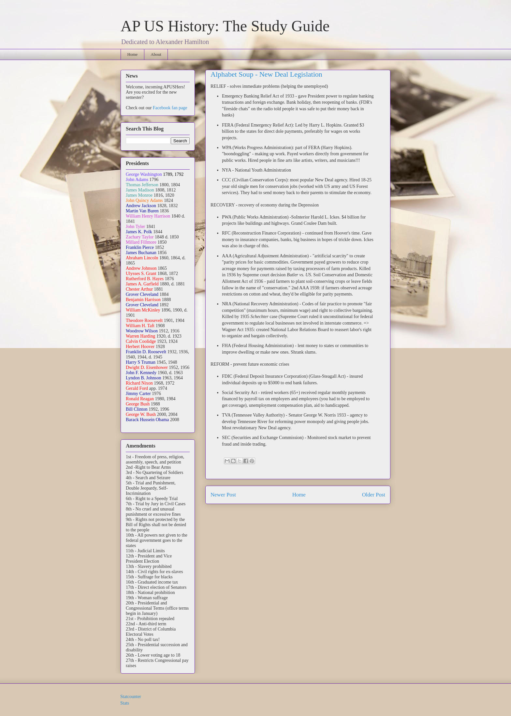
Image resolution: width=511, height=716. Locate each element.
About (156, 54)
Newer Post (223, 495)
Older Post (373, 495)
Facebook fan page (170, 107)
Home (132, 54)
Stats (124, 703)
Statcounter (130, 696)
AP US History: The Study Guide (225, 26)
